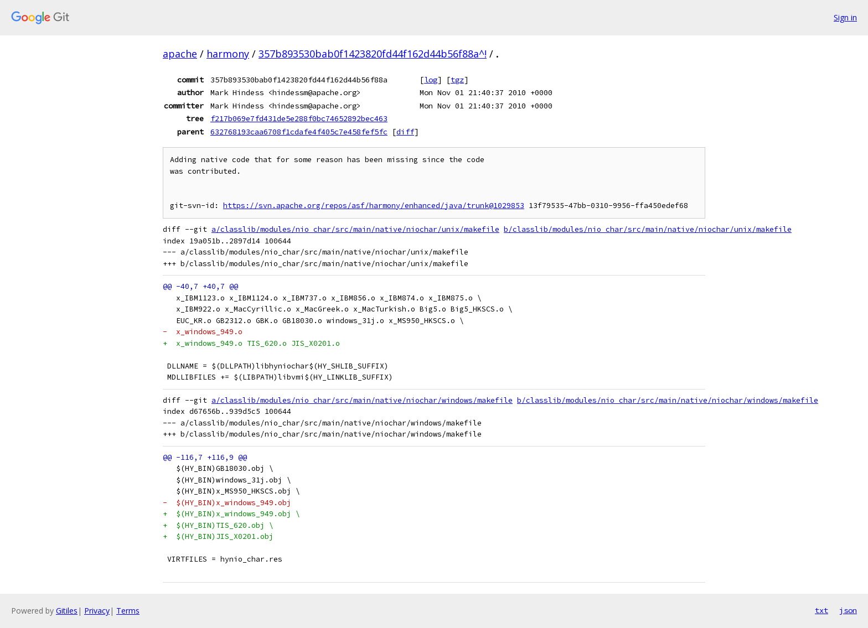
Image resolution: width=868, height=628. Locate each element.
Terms (128, 610)
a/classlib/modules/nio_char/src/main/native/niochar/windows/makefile (362, 400)
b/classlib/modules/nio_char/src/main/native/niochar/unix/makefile (648, 229)
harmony (227, 53)
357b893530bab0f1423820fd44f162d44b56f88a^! (373, 53)
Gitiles (67, 610)
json (848, 610)
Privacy (97, 610)
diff (405, 132)
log (430, 80)
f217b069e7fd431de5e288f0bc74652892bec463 (299, 118)
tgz (457, 80)
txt (821, 610)
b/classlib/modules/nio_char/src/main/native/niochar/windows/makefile (667, 400)
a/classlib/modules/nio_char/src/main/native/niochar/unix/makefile (355, 229)
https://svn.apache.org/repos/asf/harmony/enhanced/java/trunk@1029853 (373, 205)
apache (180, 53)
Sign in (845, 17)
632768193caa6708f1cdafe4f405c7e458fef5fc (299, 132)
